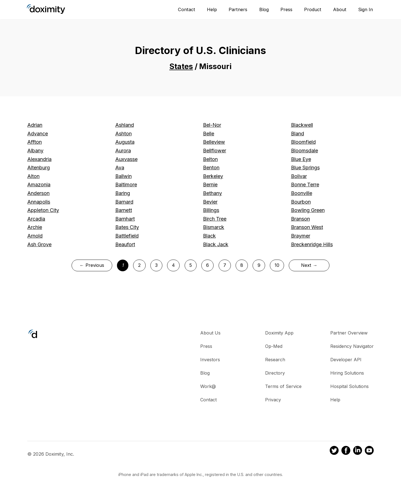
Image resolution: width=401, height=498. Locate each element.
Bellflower (214, 150)
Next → (309, 265)
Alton (33, 176)
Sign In (365, 9)
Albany (35, 150)
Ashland (124, 125)
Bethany (212, 193)
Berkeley (213, 176)
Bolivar (299, 176)
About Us (210, 333)
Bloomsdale (304, 150)
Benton (211, 167)
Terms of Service (283, 386)
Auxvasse (126, 159)
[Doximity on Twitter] (334, 451)
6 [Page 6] (207, 265)
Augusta (125, 142)
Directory (275, 373)
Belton (210, 159)
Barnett (123, 210)
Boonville (301, 193)
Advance (37, 133)
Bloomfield (303, 142)
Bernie (210, 184)
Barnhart (125, 219)
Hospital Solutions (349, 386)
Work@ (208, 386)
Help (212, 9)
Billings (211, 210)
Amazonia (38, 184)
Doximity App (279, 333)
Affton (34, 142)
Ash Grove (39, 244)
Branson (300, 219)
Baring (122, 193)
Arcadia (36, 219)
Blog (264, 9)
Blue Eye (301, 159)
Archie (34, 227)
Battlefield (127, 236)
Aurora (123, 150)
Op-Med (273, 346)
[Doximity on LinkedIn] (357, 451)
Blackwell (302, 125)
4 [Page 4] (173, 265)
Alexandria (39, 159)
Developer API (345, 359)
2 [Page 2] (139, 265)
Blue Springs (305, 167)
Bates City (127, 227)
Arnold (35, 236)
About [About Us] (339, 9)
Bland (297, 133)
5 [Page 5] (190, 265)
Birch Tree (214, 219)
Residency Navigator (352, 346)
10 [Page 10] (277, 265)
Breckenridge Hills (312, 244)
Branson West (307, 227)
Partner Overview (349, 333)
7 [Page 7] (224, 265)
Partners (238, 9)
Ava (119, 167)
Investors (210, 359)
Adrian (34, 125)
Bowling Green (308, 210)
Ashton (123, 133)
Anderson (38, 193)
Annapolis (38, 202)
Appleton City (43, 210)
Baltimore (126, 184)
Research (275, 359)
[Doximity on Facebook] (345, 451)
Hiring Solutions (347, 373)
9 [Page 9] (259, 265)
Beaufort (125, 244)
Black (209, 236)
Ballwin (123, 176)
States (181, 66)
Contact (186, 9)
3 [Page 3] (156, 265)
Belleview (214, 142)
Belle (208, 133)
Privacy (273, 399)
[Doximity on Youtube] (369, 451)
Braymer (300, 236)
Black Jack (215, 244)
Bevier (210, 202)
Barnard (124, 202)
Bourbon (301, 202)
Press (286, 9)
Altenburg (38, 167)
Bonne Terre (305, 184)
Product (312, 9)
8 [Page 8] (241, 265)
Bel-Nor (212, 125)
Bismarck (213, 227)
